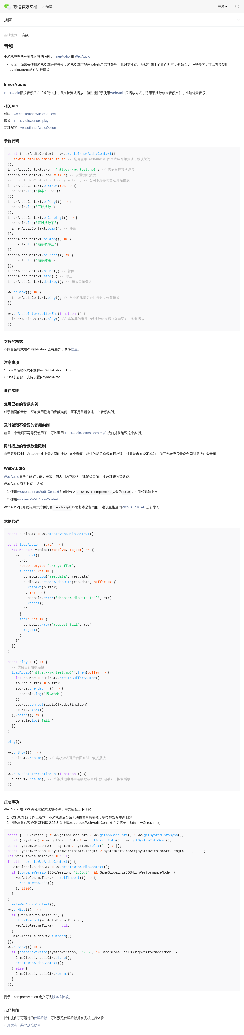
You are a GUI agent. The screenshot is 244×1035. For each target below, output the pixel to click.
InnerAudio (61, 56)
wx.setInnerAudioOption (38, 128)
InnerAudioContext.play (31, 121)
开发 (221, 7)
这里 (74, 349)
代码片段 (40, 1018)
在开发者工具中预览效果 (22, 1025)
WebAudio (82, 56)
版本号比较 (60, 997)
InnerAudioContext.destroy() (86, 433)
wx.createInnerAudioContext (35, 114)
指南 (8, 20)
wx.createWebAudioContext (37, 499)
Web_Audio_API (134, 507)
